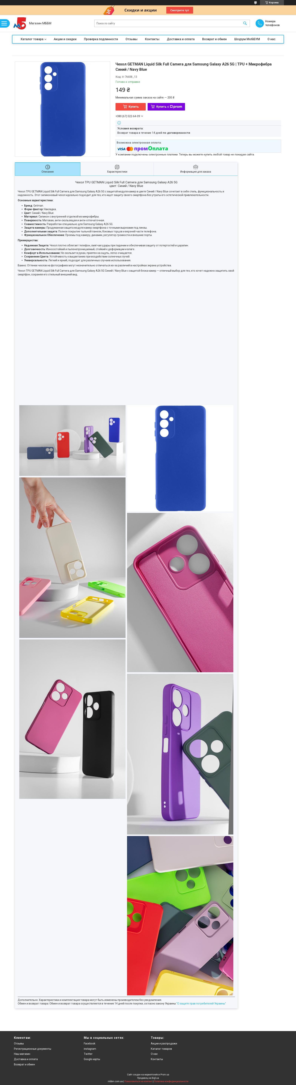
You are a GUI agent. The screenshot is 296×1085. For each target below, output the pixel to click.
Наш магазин (22, 1053)
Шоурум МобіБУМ (247, 39)
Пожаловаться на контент (138, 1081)
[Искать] (245, 23)
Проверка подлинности (101, 39)
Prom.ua (164, 1074)
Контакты (152, 39)
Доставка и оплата (181, 39)
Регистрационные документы (32, 1048)
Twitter (88, 1053)
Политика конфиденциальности (171, 1081)
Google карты (92, 1059)
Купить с (169, 106)
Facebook (89, 1043)
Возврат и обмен (214, 39)
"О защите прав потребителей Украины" (201, 1003)
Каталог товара (32, 39)
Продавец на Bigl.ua (148, 1078)
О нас (271, 39)
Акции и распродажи (164, 1043)
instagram (90, 1048)
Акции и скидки (65, 39)
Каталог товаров (161, 1048)
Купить (134, 106)
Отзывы (131, 39)
